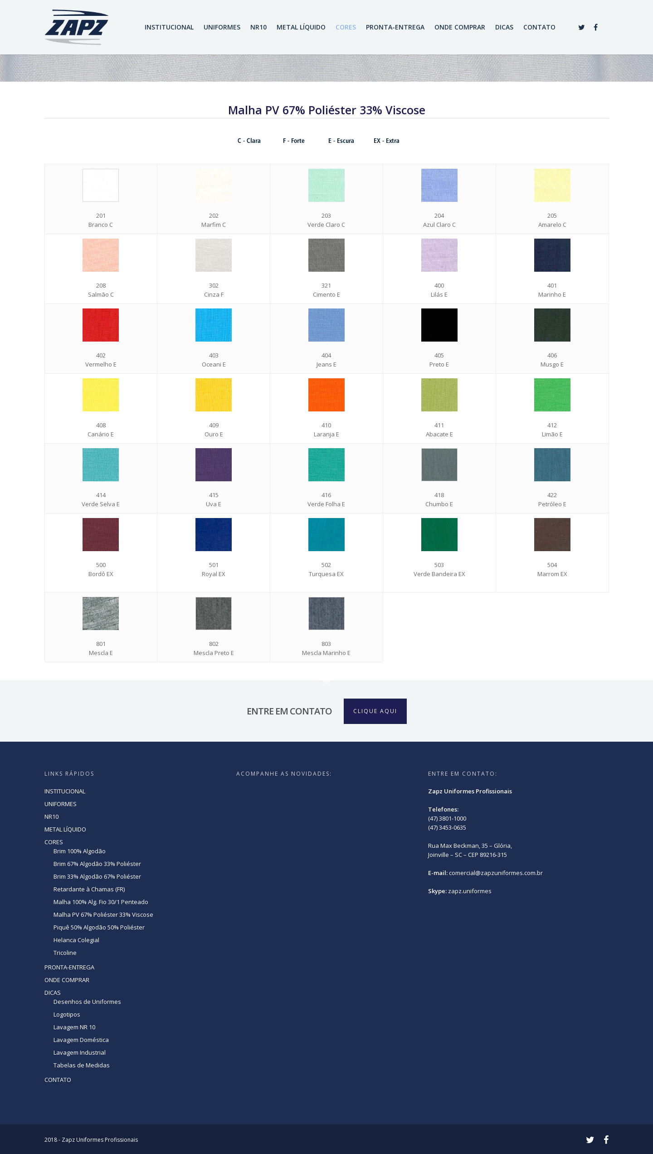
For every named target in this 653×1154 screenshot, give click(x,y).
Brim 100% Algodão (80, 851)
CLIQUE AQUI (375, 711)
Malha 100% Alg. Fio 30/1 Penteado (101, 902)
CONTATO (539, 27)
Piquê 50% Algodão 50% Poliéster (99, 927)
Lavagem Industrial (80, 1052)
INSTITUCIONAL (169, 27)
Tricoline (65, 953)
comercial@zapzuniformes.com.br (496, 873)
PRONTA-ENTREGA (395, 27)
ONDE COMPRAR (459, 27)
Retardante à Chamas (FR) (89, 889)
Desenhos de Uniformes (87, 1002)
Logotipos (67, 1014)
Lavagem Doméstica (81, 1040)
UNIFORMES (222, 27)
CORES (346, 27)
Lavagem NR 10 (74, 1027)
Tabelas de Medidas (82, 1065)
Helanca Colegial (76, 940)
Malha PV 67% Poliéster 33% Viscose (103, 914)
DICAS (504, 27)
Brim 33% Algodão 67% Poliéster (97, 876)
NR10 (258, 27)
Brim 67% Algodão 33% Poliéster (97, 864)
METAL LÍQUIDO (301, 27)
